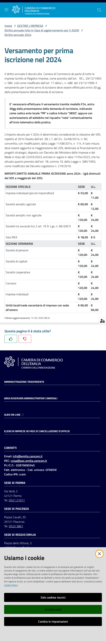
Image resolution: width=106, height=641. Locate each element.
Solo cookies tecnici (53, 597)
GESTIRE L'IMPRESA (30, 25)
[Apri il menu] (6, 9)
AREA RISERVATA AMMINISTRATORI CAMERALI (30, 398)
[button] (99, 10)
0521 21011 (17, 500)
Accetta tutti (53, 609)
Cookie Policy (11, 585)
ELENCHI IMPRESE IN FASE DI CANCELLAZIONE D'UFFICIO (37, 431)
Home (8, 25)
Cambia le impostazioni (53, 621)
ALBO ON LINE (14, 414)
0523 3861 (16, 526)
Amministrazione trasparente (24, 381)
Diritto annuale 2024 (18, 35)
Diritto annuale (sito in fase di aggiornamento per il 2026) (42, 30)
